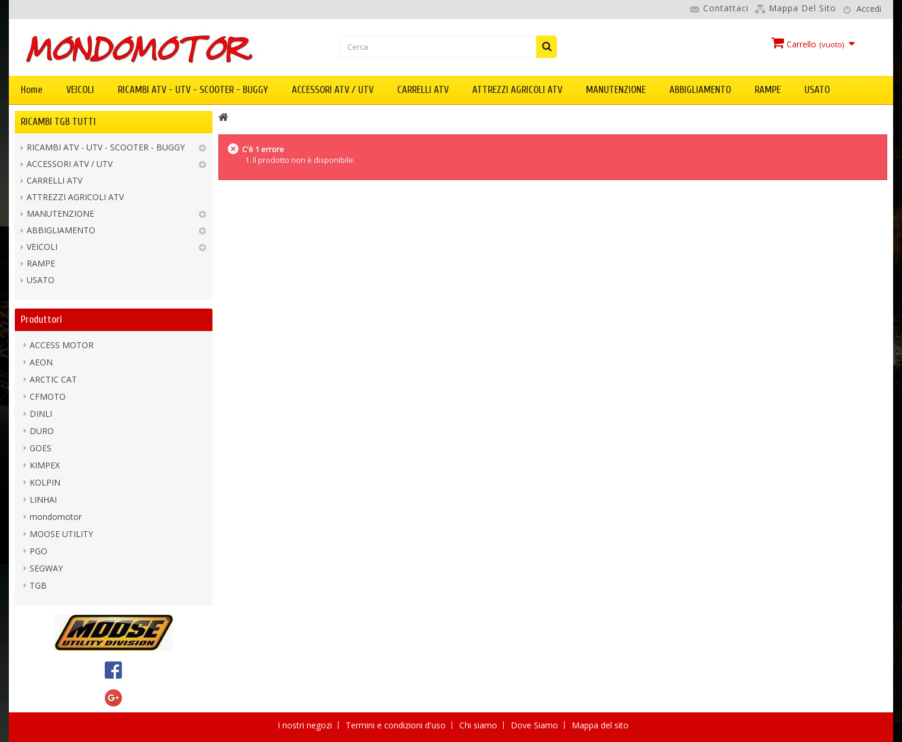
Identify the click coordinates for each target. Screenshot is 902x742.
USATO (817, 89)
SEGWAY (46, 568)
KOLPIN (45, 482)
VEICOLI (80, 89)
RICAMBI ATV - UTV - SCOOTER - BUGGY (193, 89)
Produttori (41, 319)
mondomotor (56, 516)
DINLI (41, 413)
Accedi (868, 8)
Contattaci (726, 8)
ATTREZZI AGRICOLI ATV (517, 89)
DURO (42, 430)
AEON (41, 362)
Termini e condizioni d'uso (397, 725)
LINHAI (43, 499)
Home (32, 89)
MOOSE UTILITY (61, 533)
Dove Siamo (535, 725)
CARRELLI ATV (423, 89)
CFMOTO (48, 396)
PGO (38, 551)
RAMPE (768, 89)
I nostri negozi (306, 725)
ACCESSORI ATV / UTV (332, 89)
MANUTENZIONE (616, 89)
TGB (38, 585)
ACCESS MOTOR (62, 345)
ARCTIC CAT (53, 379)
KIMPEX (45, 465)
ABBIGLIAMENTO (700, 89)
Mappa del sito (802, 8)
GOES (40, 448)
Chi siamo (479, 725)
